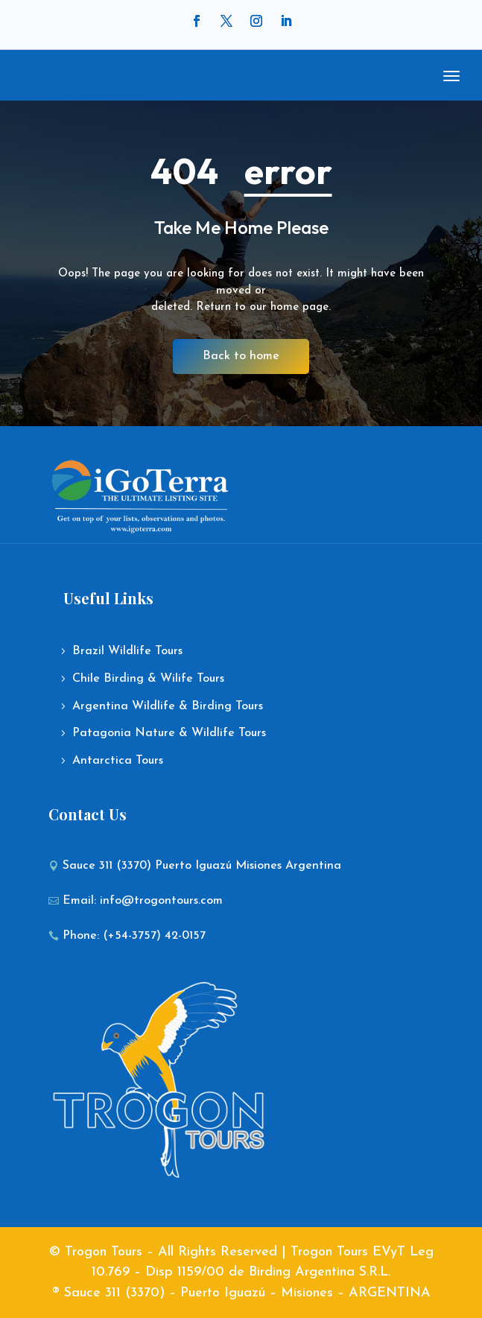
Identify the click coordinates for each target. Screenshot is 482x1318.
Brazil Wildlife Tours (127, 651)
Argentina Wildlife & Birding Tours (167, 706)
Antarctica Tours (117, 761)
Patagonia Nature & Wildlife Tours (169, 733)
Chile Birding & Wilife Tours (148, 679)
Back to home (241, 356)
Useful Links (108, 598)
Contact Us (87, 814)
